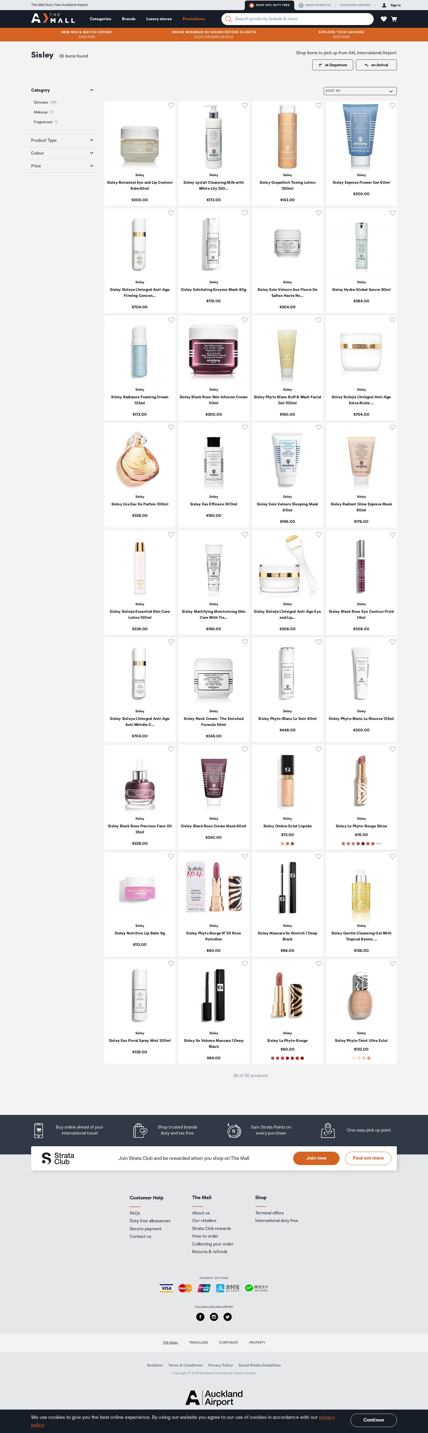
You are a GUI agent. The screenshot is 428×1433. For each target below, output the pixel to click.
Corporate (228, 1342)
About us (201, 1213)
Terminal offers (269, 1213)
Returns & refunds (209, 1252)
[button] (384, 19)
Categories (100, 19)
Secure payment (146, 1229)
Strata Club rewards (211, 1228)
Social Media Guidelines (260, 1365)
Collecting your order (212, 1244)
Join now (316, 1158)
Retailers (155, 1365)
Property (257, 1342)
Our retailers (204, 1220)
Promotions (194, 19)
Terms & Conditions (185, 1365)
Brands (128, 19)
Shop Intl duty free (269, 5)
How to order (205, 1236)
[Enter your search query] (297, 19)
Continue (373, 1420)
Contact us (140, 1236)
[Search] (228, 19)
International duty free (276, 1220)
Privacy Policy (220, 1365)
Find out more (368, 1158)
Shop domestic (315, 5)
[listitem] (140, 153)
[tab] (59, 90)
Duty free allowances (150, 1221)
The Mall (170, 1342)
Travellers (198, 1342)
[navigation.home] (53, 18)
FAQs (135, 1213)
